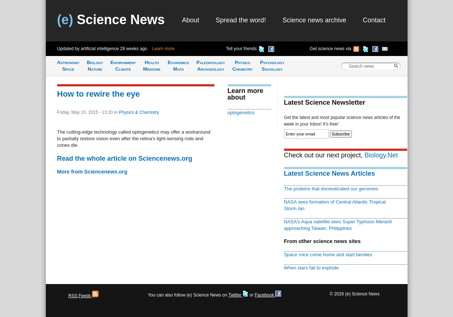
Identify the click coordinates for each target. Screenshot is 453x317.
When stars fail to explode (311, 268)
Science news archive (314, 20)
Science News (111, 19)
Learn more (163, 48)
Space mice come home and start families (328, 254)
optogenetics (241, 112)
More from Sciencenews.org (92, 172)
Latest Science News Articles (329, 173)
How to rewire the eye (98, 93)
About (190, 20)
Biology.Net (381, 155)
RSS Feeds (84, 295)
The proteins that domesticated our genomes (331, 188)
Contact (374, 20)
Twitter (238, 295)
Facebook (268, 295)
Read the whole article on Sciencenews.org (124, 158)
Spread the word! (241, 20)
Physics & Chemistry (139, 112)
